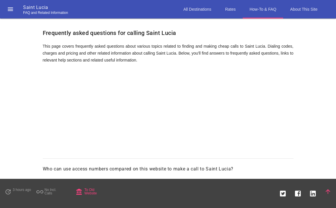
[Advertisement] (168, 113)
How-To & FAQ (263, 9)
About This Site (304, 9)
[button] (10, 9)
